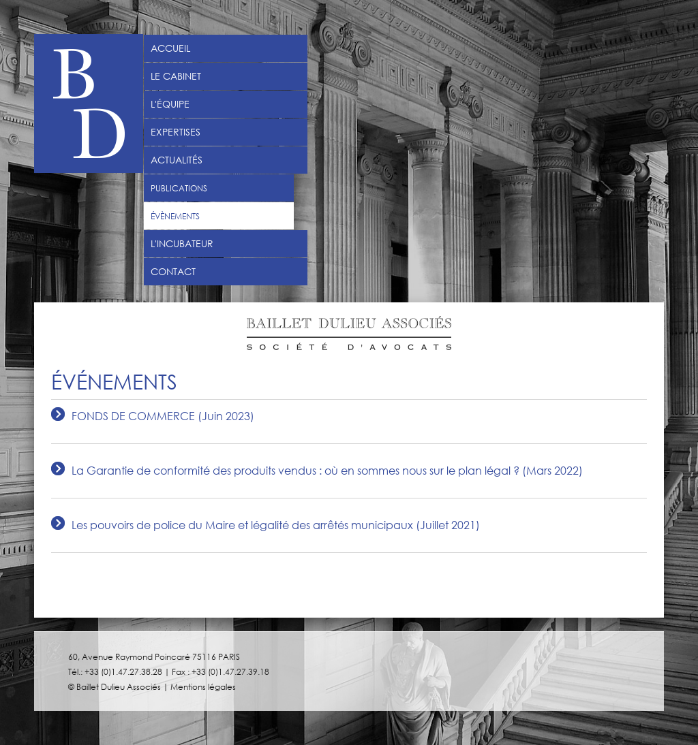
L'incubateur (182, 244)
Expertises (175, 132)
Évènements (175, 216)
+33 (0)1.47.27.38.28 (123, 671)
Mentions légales (203, 686)
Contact (173, 272)
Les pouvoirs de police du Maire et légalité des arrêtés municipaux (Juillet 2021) (276, 525)
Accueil (170, 48)
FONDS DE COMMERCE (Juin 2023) (163, 416)
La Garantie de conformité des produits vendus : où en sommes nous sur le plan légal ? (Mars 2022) (327, 471)
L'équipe (170, 104)
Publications (179, 188)
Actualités (176, 160)
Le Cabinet (176, 76)
